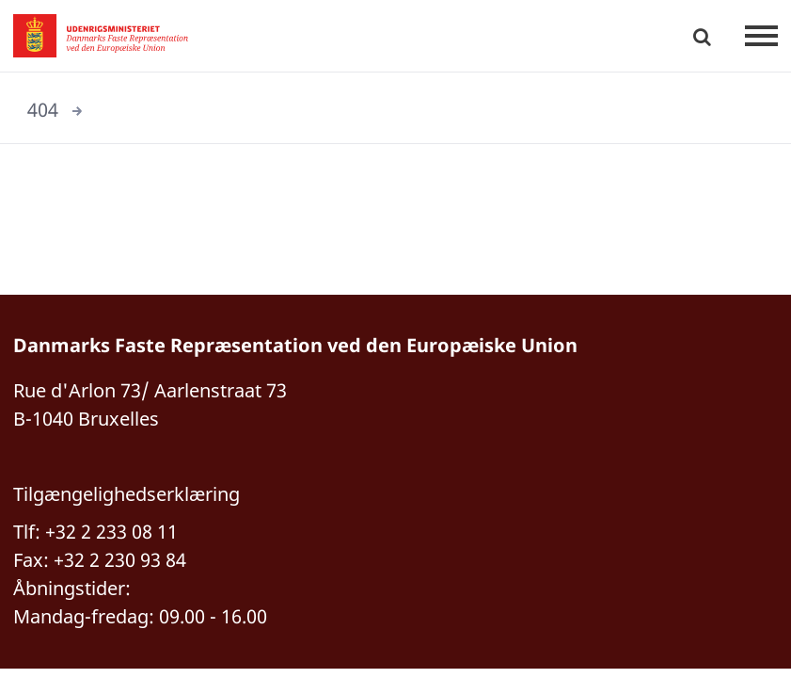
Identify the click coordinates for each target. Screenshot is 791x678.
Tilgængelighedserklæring (126, 494)
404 (42, 109)
